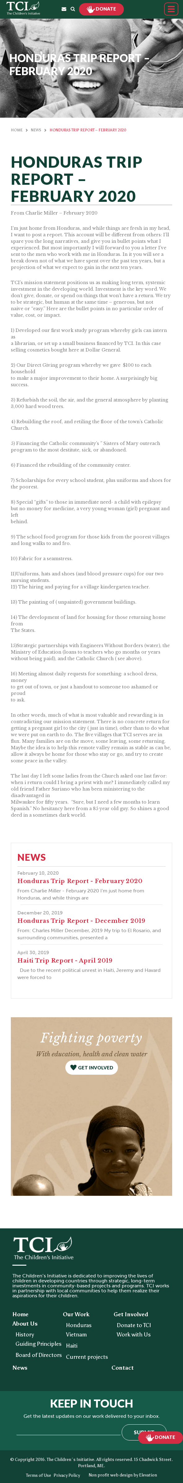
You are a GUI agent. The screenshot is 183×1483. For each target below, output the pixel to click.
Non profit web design (111, 1475)
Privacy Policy (67, 1475)
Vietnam (76, 1334)
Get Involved (131, 1314)
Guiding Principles (38, 1343)
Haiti (71, 1345)
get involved (95, 1067)
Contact (122, 1367)
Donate (105, 8)
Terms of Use (38, 1475)
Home (17, 130)
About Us (24, 1323)
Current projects (87, 1357)
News (36, 130)
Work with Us (134, 1334)
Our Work (76, 1314)
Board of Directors (38, 1355)
